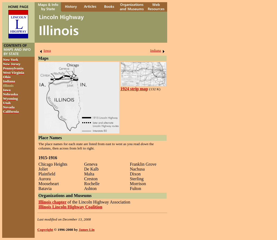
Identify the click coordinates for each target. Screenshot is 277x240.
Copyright (45, 230)
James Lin (87, 230)
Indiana (158, 50)
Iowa (44, 50)
